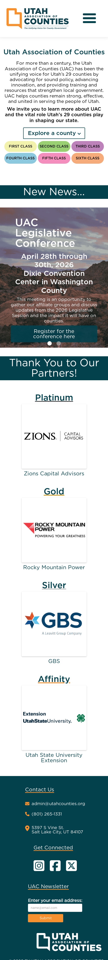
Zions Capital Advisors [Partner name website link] (54, 473)
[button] (89, 18)
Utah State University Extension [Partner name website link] (54, 757)
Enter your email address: (55, 900)
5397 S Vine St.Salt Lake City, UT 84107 (57, 829)
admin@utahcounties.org (58, 803)
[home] (37, 18)
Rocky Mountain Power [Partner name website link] (54, 567)
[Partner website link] (54, 436)
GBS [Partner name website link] (54, 661)
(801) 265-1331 (47, 814)
